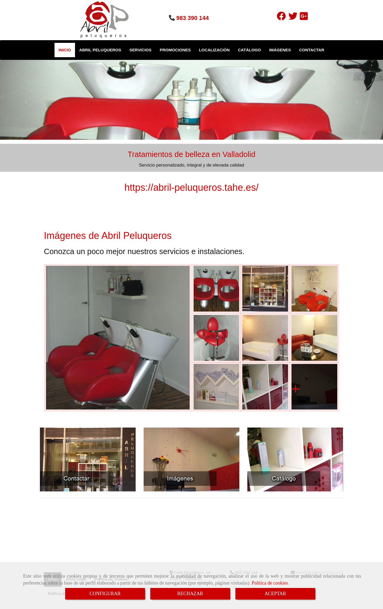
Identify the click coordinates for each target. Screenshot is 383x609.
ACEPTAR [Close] (275, 593)
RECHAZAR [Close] (190, 593)
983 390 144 (192, 18)
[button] (28, 100)
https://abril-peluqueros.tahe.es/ (191, 187)
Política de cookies (270, 583)
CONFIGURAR (104, 593)
